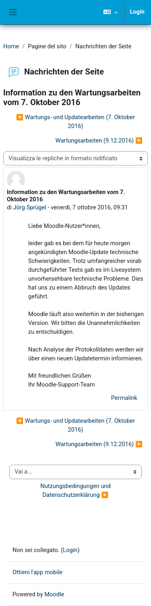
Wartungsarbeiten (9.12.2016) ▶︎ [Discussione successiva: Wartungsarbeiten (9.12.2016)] (99, 140)
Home (11, 46)
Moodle (54, 594)
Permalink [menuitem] (124, 397)
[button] (110, 12)
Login (137, 11)
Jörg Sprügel (29, 207)
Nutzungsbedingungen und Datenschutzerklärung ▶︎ (76, 490)
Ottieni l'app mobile (37, 572)
